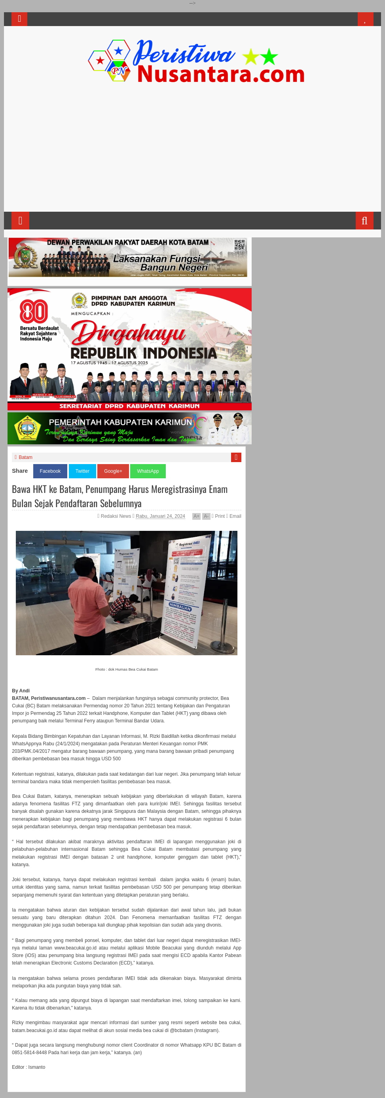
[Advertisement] (192, 150)
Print (218, 516)
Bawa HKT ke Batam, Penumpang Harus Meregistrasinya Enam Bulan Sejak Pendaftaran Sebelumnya (120, 495)
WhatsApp (148, 471)
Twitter (82, 471)
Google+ (113, 471)
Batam (25, 457)
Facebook (50, 471)
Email (233, 516)
